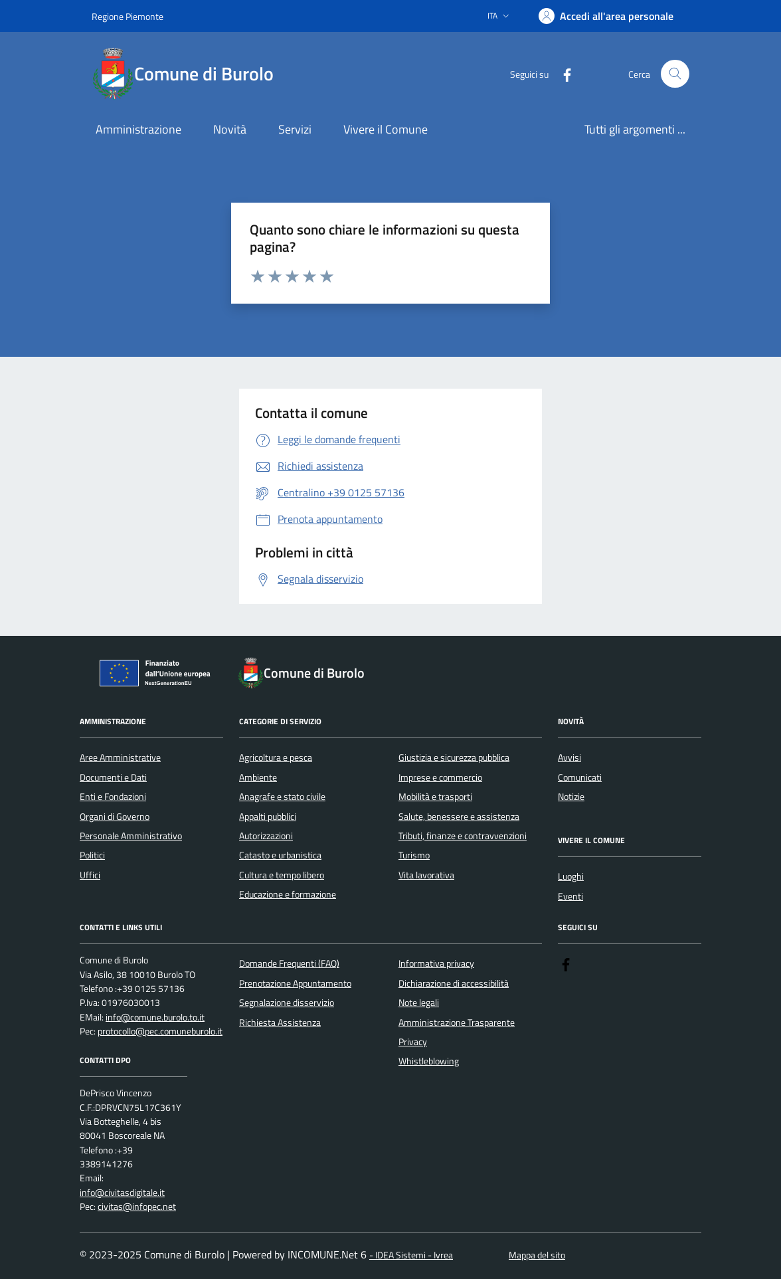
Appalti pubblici (267, 816)
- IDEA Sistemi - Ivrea (411, 1255)
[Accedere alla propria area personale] (606, 16)
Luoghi (571, 876)
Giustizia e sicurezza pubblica (453, 757)
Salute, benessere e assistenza (458, 816)
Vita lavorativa (426, 875)
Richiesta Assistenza (280, 1022)
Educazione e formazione (287, 894)
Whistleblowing (428, 1061)
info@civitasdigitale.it (122, 1193)
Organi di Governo (114, 816)
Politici (92, 855)
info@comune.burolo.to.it (155, 1018)
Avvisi (569, 757)
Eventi (570, 896)
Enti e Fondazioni (113, 796)
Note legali (418, 1002)
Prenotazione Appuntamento (295, 983)
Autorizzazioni (266, 836)
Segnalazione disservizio (286, 1002)
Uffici (90, 875)
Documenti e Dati (113, 777)
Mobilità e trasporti (435, 796)
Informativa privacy (436, 963)
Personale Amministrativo (131, 836)
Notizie (571, 796)
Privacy (412, 1041)
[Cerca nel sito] (675, 74)
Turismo (414, 855)
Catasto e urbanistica (280, 855)
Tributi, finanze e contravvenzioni (462, 836)
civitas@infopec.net (137, 1207)
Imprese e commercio (440, 777)
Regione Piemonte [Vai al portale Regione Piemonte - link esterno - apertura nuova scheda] (127, 16)
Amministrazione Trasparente (456, 1022)
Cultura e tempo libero (281, 875)
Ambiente (258, 777)
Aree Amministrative (120, 757)
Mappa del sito (537, 1255)
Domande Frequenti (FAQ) (289, 963)
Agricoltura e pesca (275, 757)
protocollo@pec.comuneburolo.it (160, 1031)
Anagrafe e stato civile (282, 796)
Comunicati (580, 777)
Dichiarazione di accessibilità (453, 983)
